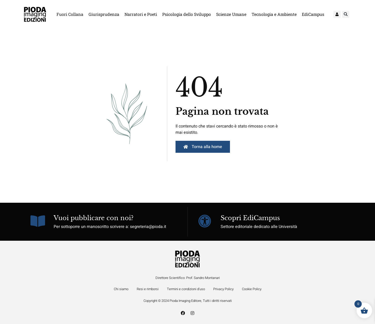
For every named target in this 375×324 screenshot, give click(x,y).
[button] (345, 14)
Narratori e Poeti (140, 14)
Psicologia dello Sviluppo (186, 14)
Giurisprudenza (104, 14)
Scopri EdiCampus (250, 218)
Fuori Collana (70, 14)
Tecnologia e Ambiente (274, 14)
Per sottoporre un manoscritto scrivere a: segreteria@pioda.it (110, 227)
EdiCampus (313, 14)
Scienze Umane (231, 14)
